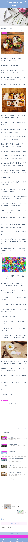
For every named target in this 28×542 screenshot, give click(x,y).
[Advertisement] (14, 415)
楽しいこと (4, 400)
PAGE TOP (14, 534)
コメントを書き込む (14, 523)
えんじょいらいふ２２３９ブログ (13, 4)
